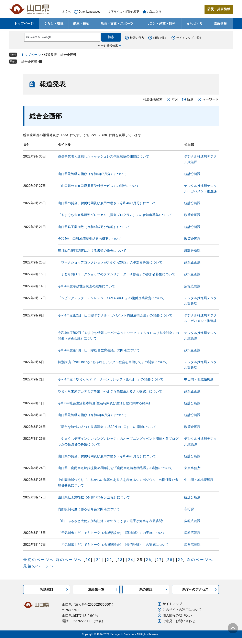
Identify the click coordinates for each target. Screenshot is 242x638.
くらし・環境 (53, 23)
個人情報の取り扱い (177, 615)
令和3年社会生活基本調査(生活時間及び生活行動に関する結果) (104, 403)
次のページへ (200, 560)
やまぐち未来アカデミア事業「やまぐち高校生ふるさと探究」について (110, 391)
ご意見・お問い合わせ (179, 621)
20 (88, 560)
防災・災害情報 (218, 9)
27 (159, 560)
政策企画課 (192, 215)
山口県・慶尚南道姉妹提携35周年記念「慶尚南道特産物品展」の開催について (115, 468)
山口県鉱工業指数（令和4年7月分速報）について (94, 227)
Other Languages (89, 11)
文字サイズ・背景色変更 (123, 11)
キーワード (210, 99)
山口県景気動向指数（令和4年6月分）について (92, 415)
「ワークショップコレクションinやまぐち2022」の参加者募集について (110, 262)
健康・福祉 (81, 23)
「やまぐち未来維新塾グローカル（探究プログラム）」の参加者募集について (115, 215)
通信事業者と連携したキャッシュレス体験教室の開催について (103, 156)
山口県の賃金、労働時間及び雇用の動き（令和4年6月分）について (107, 456)
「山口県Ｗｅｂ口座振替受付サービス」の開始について (98, 186)
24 (130, 560)
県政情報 (220, 23)
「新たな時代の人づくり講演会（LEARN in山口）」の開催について (107, 427)
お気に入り (154, 11)
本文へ (66, 11)
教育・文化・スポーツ (117, 23)
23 (120, 560)
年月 (175, 99)
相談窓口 (46, 589)
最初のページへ (38, 560)
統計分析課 (192, 174)
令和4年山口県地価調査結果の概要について (90, 239)
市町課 (189, 509)
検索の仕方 (137, 37)
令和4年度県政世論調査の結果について (86, 286)
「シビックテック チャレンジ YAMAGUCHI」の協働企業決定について (111, 298)
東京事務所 (192, 468)
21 (99, 560)
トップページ (24, 23)
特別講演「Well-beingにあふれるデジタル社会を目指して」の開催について (112, 362)
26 (148, 560)
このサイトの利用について (182, 610)
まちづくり (194, 23)
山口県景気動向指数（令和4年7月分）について (92, 174)
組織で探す (160, 37)
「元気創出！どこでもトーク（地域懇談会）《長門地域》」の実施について (113, 545)
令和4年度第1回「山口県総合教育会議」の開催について (99, 350)
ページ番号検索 (108, 45)
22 (109, 560)
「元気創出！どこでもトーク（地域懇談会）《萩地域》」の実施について (111, 533)
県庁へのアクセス (195, 589)
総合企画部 (29, 62)
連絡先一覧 (96, 589)
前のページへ (69, 560)
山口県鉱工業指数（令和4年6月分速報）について (94, 497)
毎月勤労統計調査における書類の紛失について (92, 250)
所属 (190, 99)
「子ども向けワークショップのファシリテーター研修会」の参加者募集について (116, 274)
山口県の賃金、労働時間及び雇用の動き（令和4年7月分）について (107, 203)
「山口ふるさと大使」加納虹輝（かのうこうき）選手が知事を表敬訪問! (110, 521)
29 (180, 560)
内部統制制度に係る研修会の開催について (89, 509)
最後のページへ (38, 566)
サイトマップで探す (189, 37)
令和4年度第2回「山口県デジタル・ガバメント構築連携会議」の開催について (115, 315)
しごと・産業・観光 (160, 23)
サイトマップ (172, 604)
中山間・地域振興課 (198, 379)
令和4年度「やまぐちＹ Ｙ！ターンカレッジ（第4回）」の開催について (110, 379)
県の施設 (145, 589)
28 (170, 560)
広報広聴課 (192, 286)
